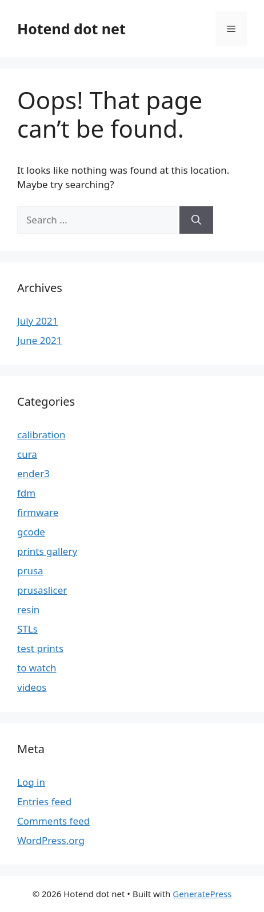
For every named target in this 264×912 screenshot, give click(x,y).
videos (32, 687)
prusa (30, 570)
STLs (27, 628)
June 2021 (39, 340)
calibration (41, 434)
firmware (37, 512)
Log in (31, 782)
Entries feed (44, 801)
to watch (37, 667)
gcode (31, 531)
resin (28, 609)
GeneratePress (202, 893)
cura (27, 454)
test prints (40, 648)
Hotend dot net (71, 28)
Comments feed (53, 820)
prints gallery (47, 551)
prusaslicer (42, 590)
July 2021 (37, 320)
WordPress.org (51, 840)
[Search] (196, 220)
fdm (26, 492)
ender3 (33, 473)
